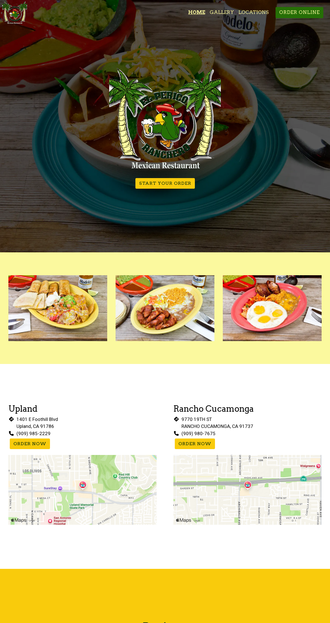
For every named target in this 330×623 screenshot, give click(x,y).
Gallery (222, 12)
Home (196, 12)
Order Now (29, 443)
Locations (253, 12)
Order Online (299, 12)
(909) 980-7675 (198, 433)
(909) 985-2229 (33, 433)
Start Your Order (165, 183)
